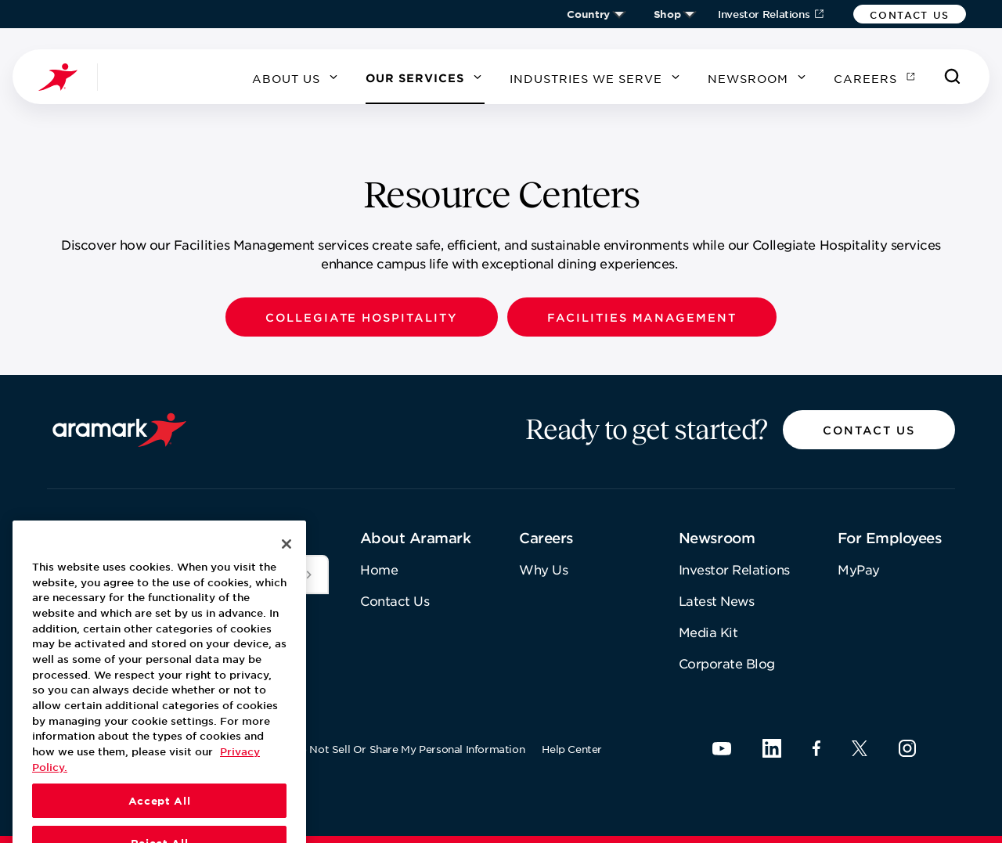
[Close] (286, 591)
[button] (909, 14)
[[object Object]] (309, 574)
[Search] (952, 76)
